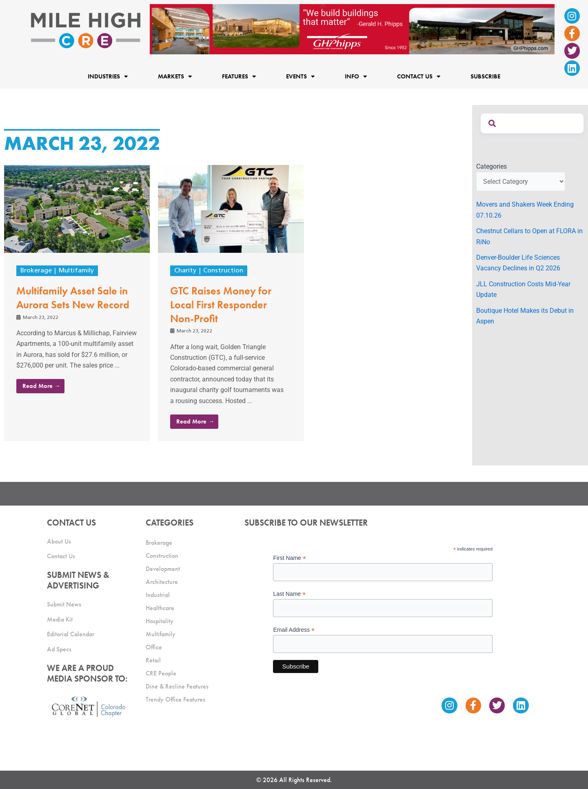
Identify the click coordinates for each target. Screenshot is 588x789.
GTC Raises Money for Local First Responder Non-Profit (220, 304)
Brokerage (36, 270)
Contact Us (418, 76)
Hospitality (159, 621)
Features (239, 76)
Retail (153, 660)
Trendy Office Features (175, 699)
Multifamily (76, 270)
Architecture (162, 581)
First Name (289, 558)
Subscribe (485, 76)
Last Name (289, 594)
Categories (491, 166)
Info (356, 76)
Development (163, 568)
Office (154, 647)
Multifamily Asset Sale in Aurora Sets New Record (72, 298)
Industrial (158, 595)
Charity (185, 270)
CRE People (161, 673)
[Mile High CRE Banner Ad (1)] (352, 29)
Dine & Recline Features (177, 686)
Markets (175, 76)
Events (300, 76)
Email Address (294, 630)
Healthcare (160, 608)
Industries (108, 76)
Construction (223, 270)
